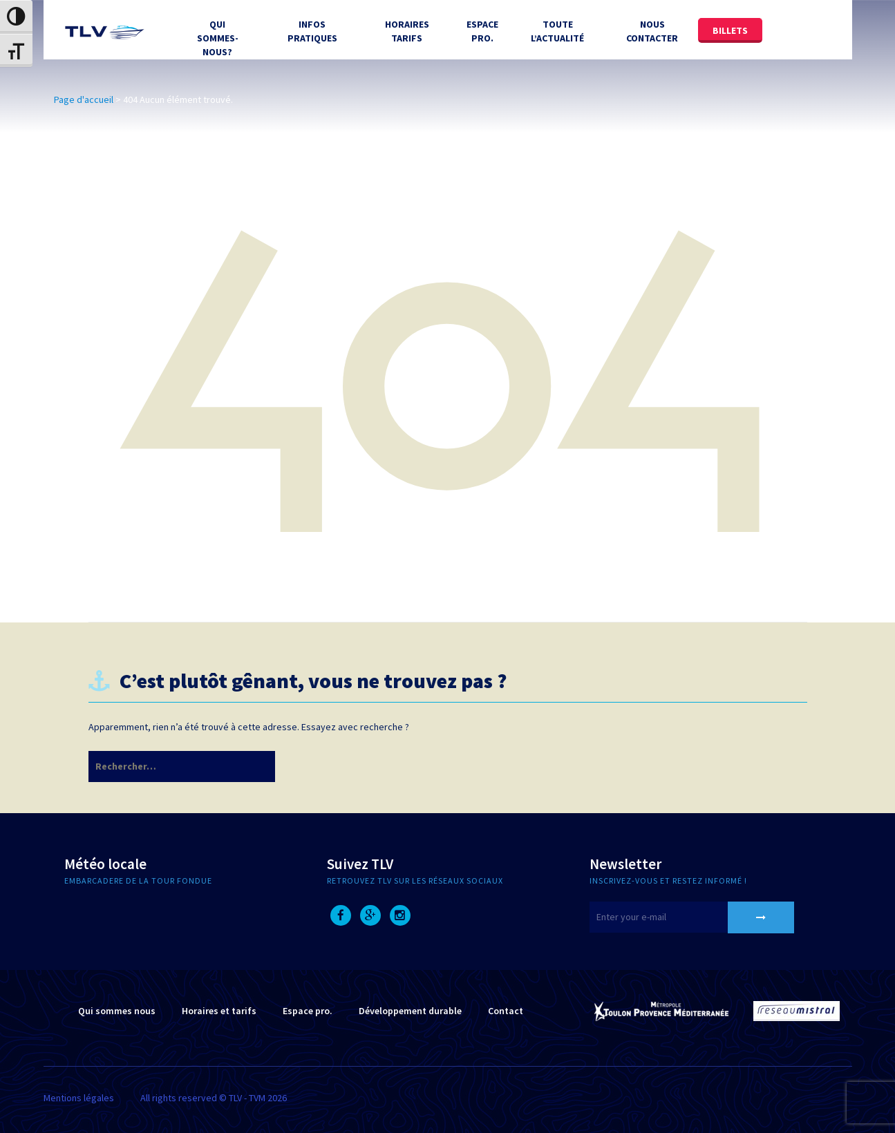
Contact (505, 1011)
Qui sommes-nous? (217, 38)
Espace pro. (307, 1011)
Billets (730, 30)
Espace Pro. (482, 31)
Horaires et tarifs (219, 1011)
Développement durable (410, 1011)
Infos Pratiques (312, 31)
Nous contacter (652, 31)
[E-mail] (676, 917)
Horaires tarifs (407, 31)
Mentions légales (79, 1098)
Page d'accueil (83, 99)
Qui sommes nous (117, 1011)
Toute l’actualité (557, 31)
